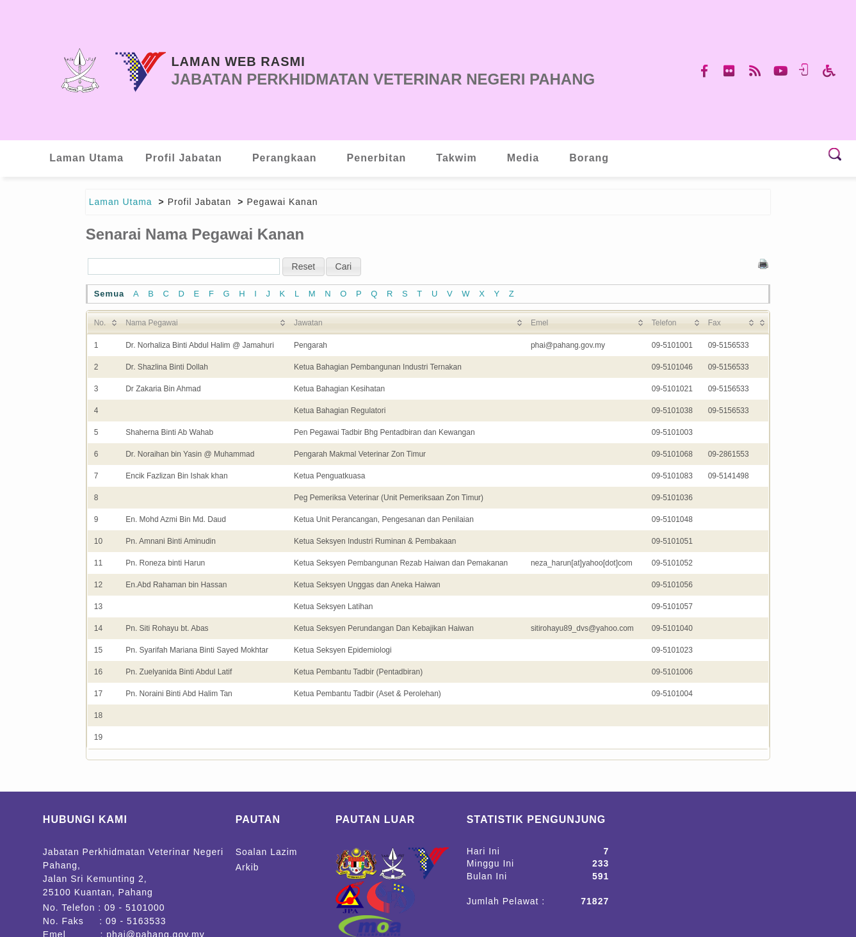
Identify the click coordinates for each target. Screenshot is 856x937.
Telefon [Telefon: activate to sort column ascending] (664, 322)
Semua (109, 293)
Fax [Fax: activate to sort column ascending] (714, 322)
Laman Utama (120, 202)
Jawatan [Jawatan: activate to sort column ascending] (308, 322)
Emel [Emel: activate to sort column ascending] (539, 322)
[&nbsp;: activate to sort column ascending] (762, 322)
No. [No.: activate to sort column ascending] (100, 322)
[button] (303, 266)
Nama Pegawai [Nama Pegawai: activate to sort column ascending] (151, 322)
